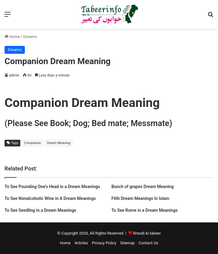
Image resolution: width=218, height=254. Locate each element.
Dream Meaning (58, 143)
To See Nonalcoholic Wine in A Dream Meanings (50, 198)
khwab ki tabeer (147, 233)
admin (14, 75)
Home (12, 36)
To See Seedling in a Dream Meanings (40, 210)
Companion (32, 143)
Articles (81, 243)
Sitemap (127, 243)
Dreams (30, 36)
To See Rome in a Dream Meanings (145, 210)
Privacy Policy (104, 243)
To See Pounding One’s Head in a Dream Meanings (52, 186)
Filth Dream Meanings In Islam (140, 198)
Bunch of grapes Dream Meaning (143, 186)
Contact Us (148, 243)
